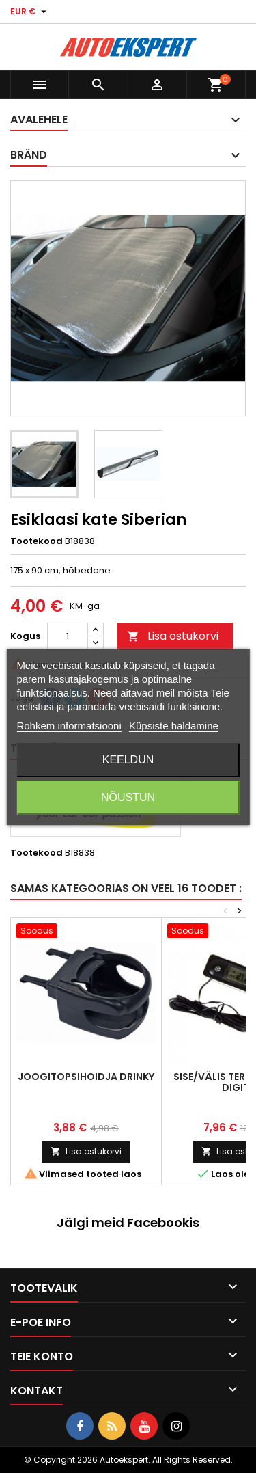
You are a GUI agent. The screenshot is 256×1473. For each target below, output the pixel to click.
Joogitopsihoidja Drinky (86, 1076)
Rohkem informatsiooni (68, 725)
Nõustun (128, 797)
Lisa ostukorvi (172, 636)
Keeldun (128, 760)
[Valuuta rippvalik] (30, 11)
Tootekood (36, 541)
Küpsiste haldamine (173, 725)
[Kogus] (67, 636)
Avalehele (39, 119)
